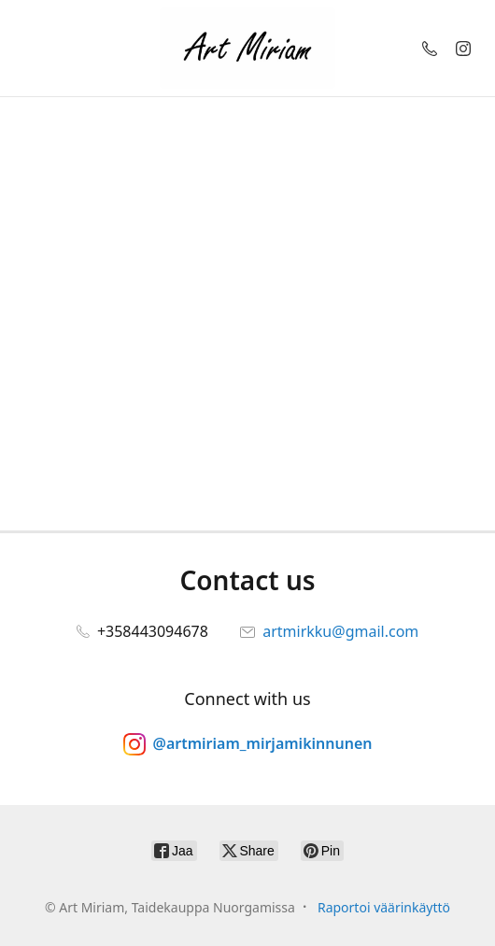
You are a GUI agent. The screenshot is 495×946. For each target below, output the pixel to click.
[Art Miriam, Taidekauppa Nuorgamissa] (247, 48)
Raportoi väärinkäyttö (384, 907)
